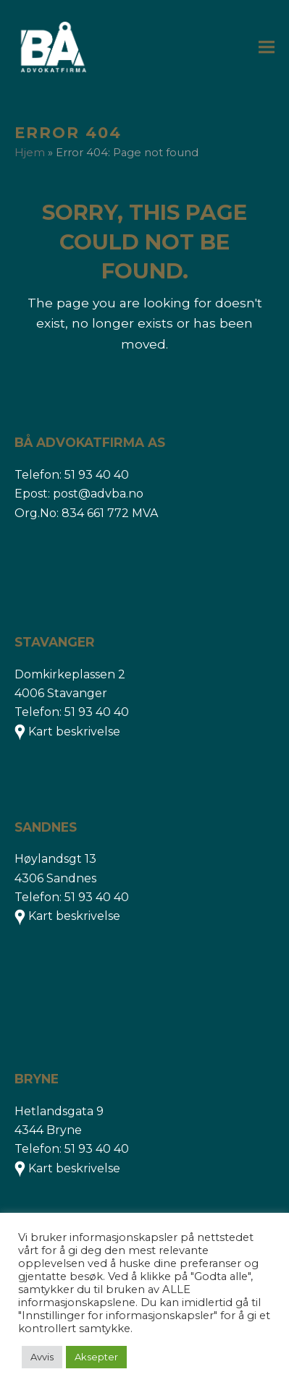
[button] (267, 47)
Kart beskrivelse (74, 731)
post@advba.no (98, 493)
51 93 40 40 (96, 475)
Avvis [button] (42, 1357)
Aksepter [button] (96, 1357)
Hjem (29, 152)
